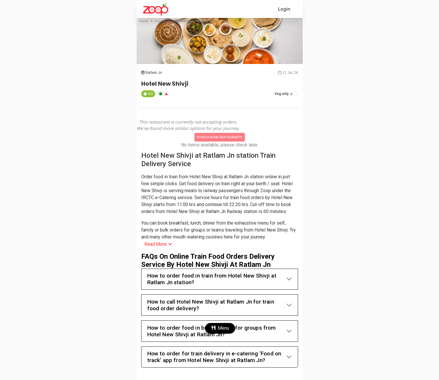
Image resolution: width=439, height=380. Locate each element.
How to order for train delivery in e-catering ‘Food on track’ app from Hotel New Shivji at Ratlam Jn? (214, 357)
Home (143, 21)
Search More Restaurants (219, 137)
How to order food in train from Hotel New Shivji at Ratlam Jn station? (211, 279)
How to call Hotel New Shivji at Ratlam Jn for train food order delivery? (210, 305)
